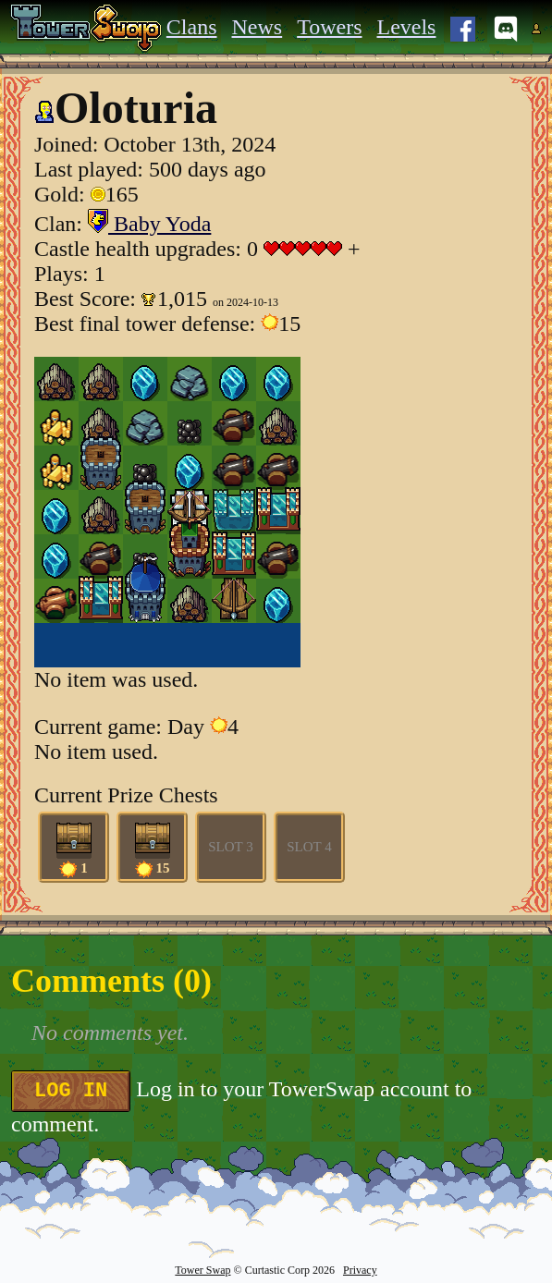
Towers (329, 27)
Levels (405, 27)
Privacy (360, 1270)
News (257, 27)
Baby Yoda (149, 224)
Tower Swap (202, 1270)
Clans (191, 27)
